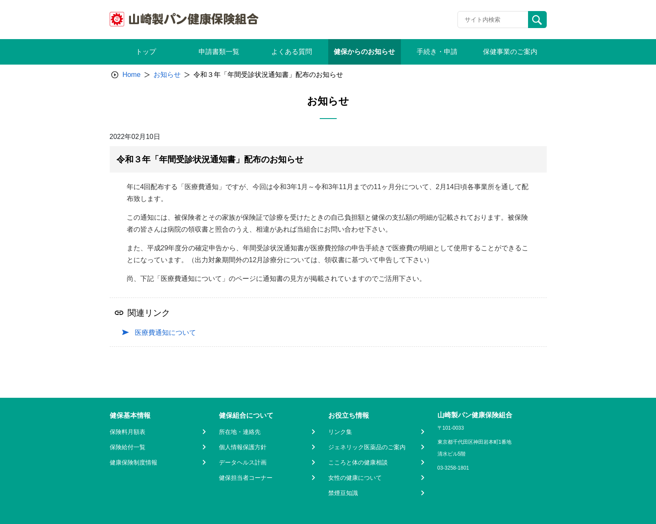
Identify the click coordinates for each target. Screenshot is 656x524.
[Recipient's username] (492, 19)
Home (131, 74)
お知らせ (167, 74)
